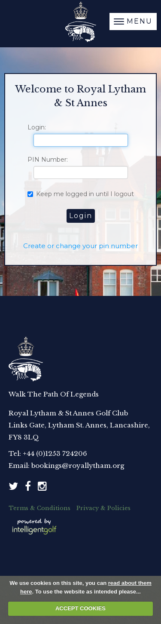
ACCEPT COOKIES (80, 608)
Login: (36, 127)
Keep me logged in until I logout (80, 194)
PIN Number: (47, 159)
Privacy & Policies (103, 508)
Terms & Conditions (39, 508)
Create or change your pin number (80, 246)
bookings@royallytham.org (77, 465)
